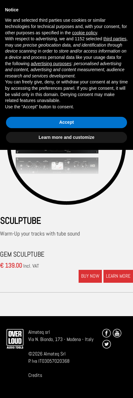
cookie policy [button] (84, 32)
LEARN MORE (118, 276)
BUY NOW (90, 276)
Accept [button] (66, 122)
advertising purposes (51, 63)
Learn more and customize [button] (66, 137)
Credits (35, 375)
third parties (114, 38)
